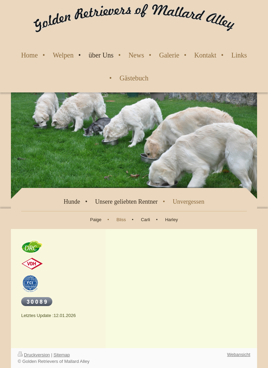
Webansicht (238, 354)
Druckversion (34, 354)
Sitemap (62, 354)
